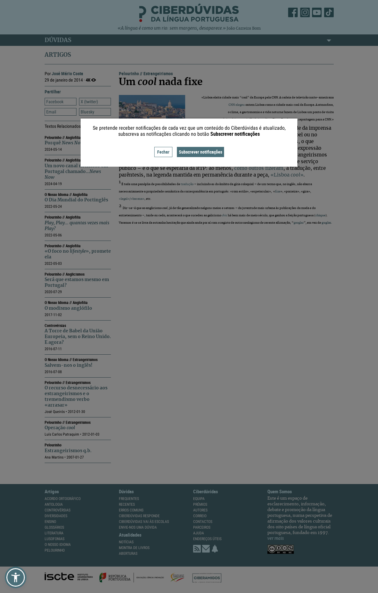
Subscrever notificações (200, 152)
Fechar (163, 152)
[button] (15, 577)
